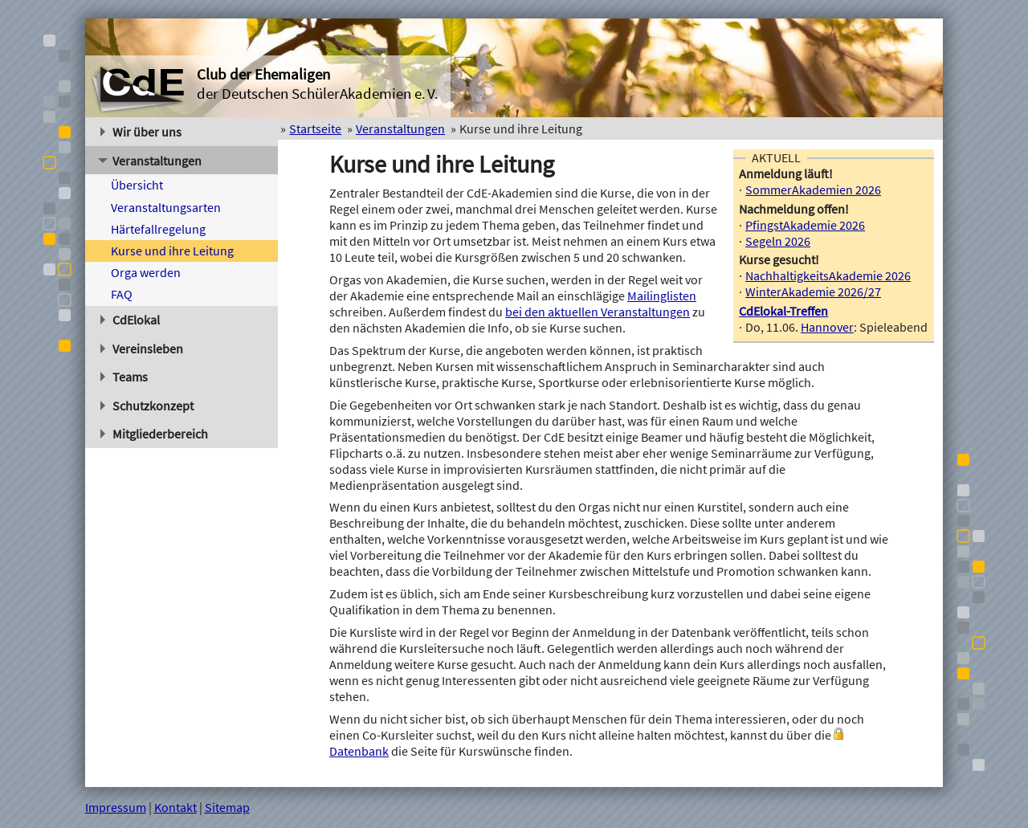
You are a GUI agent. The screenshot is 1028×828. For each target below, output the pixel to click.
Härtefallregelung (158, 229)
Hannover (827, 327)
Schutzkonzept (147, 406)
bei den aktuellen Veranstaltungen (597, 312)
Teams (124, 377)
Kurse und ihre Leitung (172, 251)
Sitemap (227, 807)
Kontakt (175, 807)
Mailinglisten (661, 296)
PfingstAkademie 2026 (805, 225)
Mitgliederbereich (154, 434)
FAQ (122, 294)
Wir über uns (141, 132)
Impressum (115, 807)
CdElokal (130, 320)
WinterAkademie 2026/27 (813, 291)
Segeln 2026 (777, 241)
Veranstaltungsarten (166, 207)
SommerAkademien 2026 (813, 190)
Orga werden (146, 272)
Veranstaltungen (150, 161)
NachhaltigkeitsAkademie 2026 (828, 275)
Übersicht (137, 185)
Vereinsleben (142, 349)
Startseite (315, 128)
